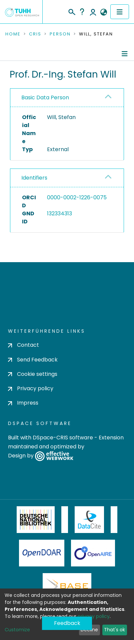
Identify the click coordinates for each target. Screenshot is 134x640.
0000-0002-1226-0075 (77, 197)
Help (82, 11)
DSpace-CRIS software (63, 437)
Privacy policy (30, 388)
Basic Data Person (45, 97)
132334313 (59, 213)
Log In (93, 11)
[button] (103, 12)
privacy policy (94, 616)
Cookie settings (32, 374)
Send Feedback (33, 359)
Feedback (67, 623)
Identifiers (34, 178)
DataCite (89, 520)
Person (60, 34)
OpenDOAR (41, 553)
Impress (23, 403)
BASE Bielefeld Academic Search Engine (67, 586)
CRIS (35, 34)
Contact (23, 345)
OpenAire (93, 553)
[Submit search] (71, 11)
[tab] (67, 98)
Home (13, 34)
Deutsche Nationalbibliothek (35, 520)
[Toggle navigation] (119, 11)
